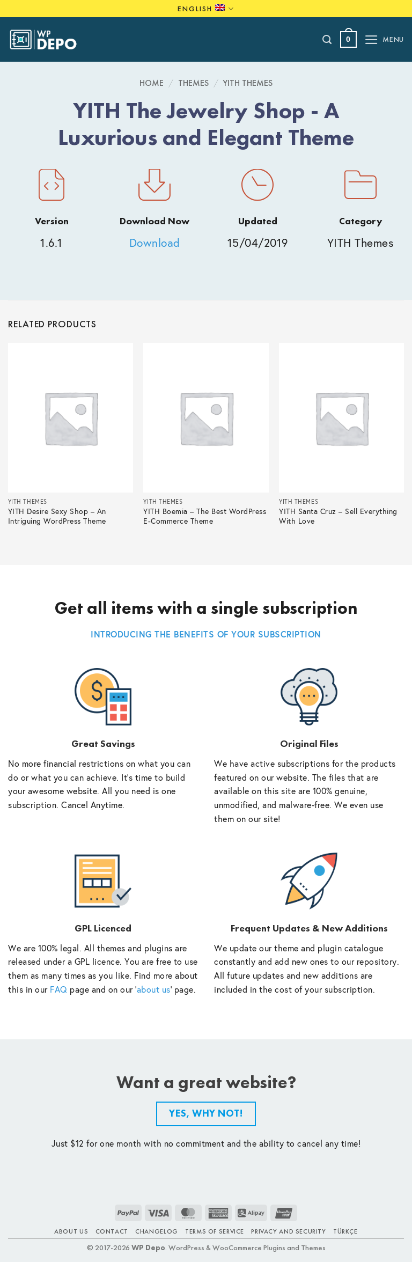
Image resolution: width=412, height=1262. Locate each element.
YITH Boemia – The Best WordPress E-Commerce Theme (204, 516)
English (206, 9)
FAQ (59, 989)
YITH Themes (248, 83)
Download (154, 243)
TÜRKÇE (345, 1231)
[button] (348, 39)
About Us (71, 1231)
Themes (193, 83)
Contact (111, 1231)
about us (154, 989)
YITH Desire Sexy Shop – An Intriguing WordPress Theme (57, 516)
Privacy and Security (288, 1231)
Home (151, 83)
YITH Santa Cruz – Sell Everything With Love (338, 516)
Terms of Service (214, 1231)
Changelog (156, 1231)
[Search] (327, 39)
